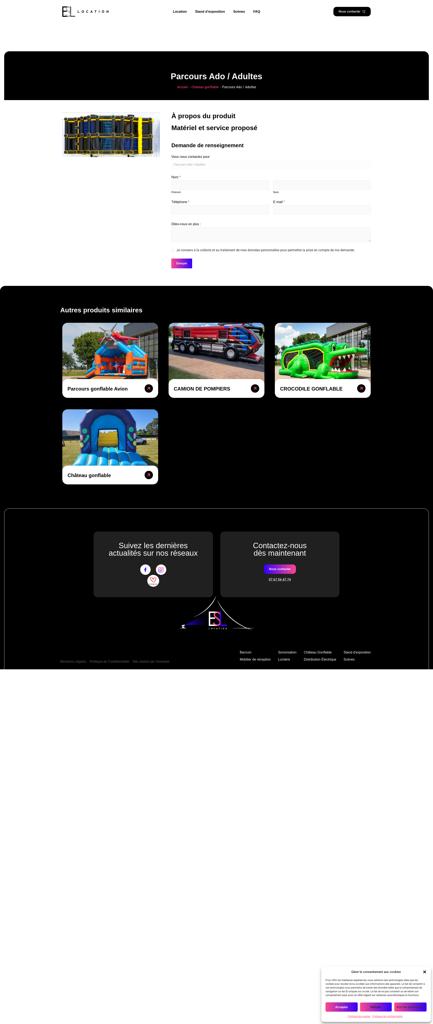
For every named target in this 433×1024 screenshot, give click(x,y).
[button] (425, 972)
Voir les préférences (410, 1007)
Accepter (341, 1007)
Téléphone (180, 202)
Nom (175, 177)
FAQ (256, 11)
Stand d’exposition (210, 11)
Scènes (239, 11)
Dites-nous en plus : (186, 224)
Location (180, 11)
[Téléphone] (220, 210)
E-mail (279, 202)
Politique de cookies (359, 1016)
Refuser (375, 1007)
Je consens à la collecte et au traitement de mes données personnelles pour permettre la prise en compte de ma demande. (265, 250)
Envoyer (181, 263)
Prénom (176, 192)
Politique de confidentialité (387, 1016)
